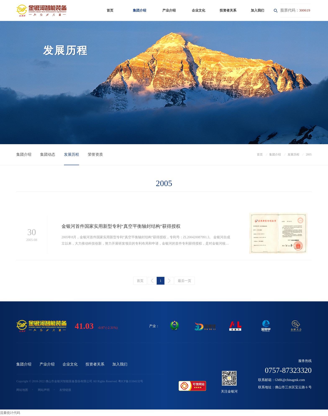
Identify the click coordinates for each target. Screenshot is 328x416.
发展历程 (71, 154)
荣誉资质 (95, 154)
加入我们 (257, 10)
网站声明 (44, 389)
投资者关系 (228, 10)
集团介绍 (139, 10)
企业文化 (198, 10)
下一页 (169, 281)
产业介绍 (169, 10)
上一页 (152, 281)
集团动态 (47, 154)
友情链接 (65, 389)
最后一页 (184, 281)
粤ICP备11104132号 (130, 381)
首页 (110, 10)
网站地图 (22, 389)
